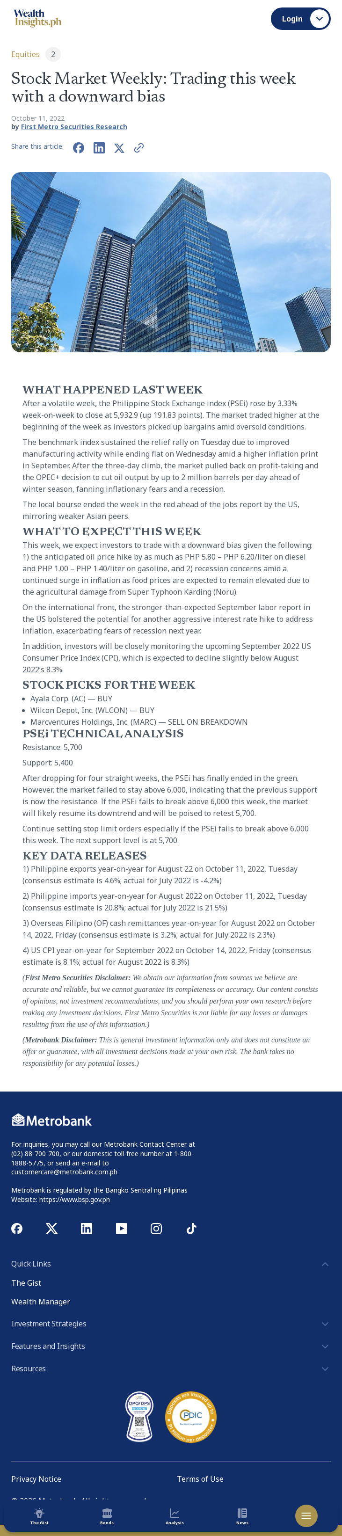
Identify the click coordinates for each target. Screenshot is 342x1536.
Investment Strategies (171, 1324)
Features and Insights (171, 1346)
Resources (171, 1369)
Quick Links (171, 1264)
